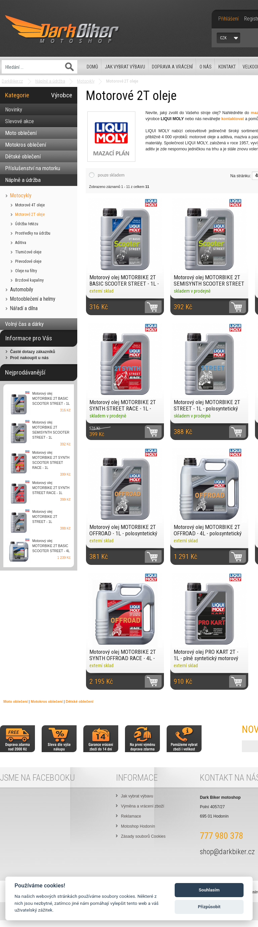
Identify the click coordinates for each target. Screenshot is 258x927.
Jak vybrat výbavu (125, 66)
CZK (223, 38)
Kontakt (227, 66)
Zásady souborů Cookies (143, 836)
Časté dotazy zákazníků (32, 351)
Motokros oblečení (46, 701)
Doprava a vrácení (172, 66)
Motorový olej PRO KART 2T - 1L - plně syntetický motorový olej (206, 655)
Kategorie (17, 95)
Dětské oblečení (79, 701)
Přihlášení (228, 19)
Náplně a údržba (50, 81)
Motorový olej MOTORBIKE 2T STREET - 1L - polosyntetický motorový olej (207, 405)
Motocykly (85, 81)
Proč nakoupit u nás (29, 357)
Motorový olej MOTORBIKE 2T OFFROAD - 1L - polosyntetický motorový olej (123, 530)
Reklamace (131, 816)
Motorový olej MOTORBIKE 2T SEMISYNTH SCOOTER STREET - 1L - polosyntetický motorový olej (209, 280)
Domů (92, 66)
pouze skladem (111, 175)
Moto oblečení (15, 701)
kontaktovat (232, 118)
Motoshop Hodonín (138, 826)
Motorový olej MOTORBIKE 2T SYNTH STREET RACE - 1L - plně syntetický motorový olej (122, 405)
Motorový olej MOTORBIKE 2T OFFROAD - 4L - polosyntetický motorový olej (208, 530)
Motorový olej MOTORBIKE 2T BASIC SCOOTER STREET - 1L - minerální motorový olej (124, 280)
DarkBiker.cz (12, 81)
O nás (206, 66)
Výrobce (61, 95)
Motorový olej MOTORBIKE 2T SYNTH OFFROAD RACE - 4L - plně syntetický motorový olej (122, 655)
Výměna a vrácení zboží (142, 806)
